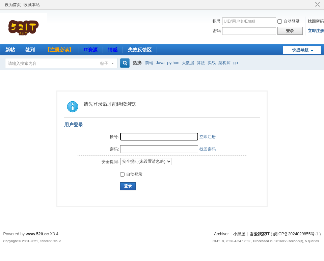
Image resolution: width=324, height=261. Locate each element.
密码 (217, 30)
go (235, 62)
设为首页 (13, 4)
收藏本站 (32, 4)
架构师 (224, 62)
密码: (114, 149)
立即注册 (316, 30)
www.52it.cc (37, 234)
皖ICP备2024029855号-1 (295, 234)
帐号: (114, 136)
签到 (30, 49)
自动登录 (288, 21)
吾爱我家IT (260, 234)
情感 (112, 49)
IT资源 (91, 49)
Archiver (221, 234)
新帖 (10, 49)
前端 (149, 62)
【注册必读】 (59, 49)
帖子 (104, 63)
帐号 (217, 21)
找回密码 (316, 21)
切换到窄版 (317, 5)
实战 (212, 62)
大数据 (188, 62)
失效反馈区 (140, 49)
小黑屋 (239, 234)
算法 (201, 62)
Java (160, 62)
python (173, 62)
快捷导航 (300, 50)
